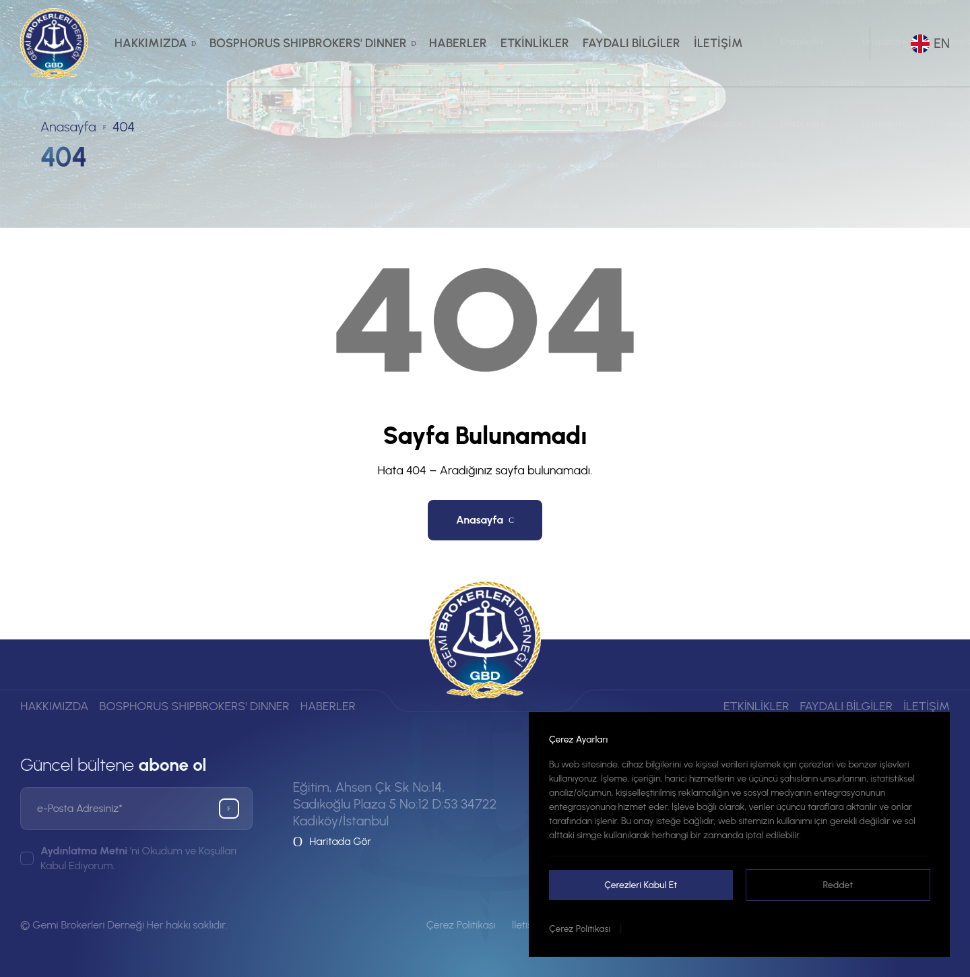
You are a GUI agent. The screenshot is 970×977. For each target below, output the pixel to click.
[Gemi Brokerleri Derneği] (54, 43)
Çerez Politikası (579, 929)
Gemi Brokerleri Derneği (88, 924)
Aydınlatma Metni (83, 850)
